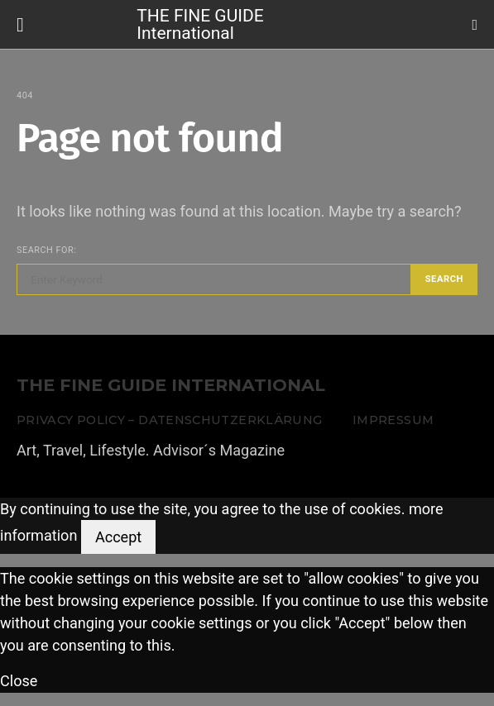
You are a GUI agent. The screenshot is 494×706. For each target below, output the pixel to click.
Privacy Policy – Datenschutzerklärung (169, 420)
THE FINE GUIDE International (200, 23)
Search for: (46, 250)
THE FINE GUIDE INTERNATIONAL (171, 385)
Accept (118, 537)
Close (18, 680)
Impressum (393, 420)
